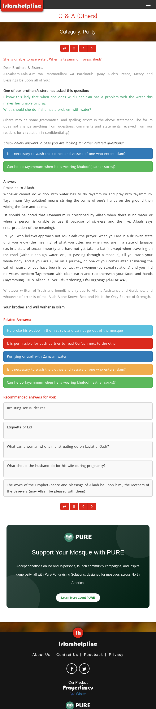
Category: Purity (78, 33)
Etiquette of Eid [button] (19, 427)
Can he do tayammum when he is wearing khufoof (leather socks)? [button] (61, 166)
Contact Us (67, 655)
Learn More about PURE (78, 597)
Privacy (116, 655)
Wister (78, 694)
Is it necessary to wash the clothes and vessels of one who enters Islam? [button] (66, 153)
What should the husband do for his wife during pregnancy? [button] (56, 465)
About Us (41, 655)
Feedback (93, 655)
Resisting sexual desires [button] (26, 408)
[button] (74, 48)
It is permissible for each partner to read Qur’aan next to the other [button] (62, 343)
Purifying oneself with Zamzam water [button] (37, 356)
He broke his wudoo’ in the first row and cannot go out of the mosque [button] (65, 330)
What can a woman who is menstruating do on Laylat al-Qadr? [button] (58, 446)
